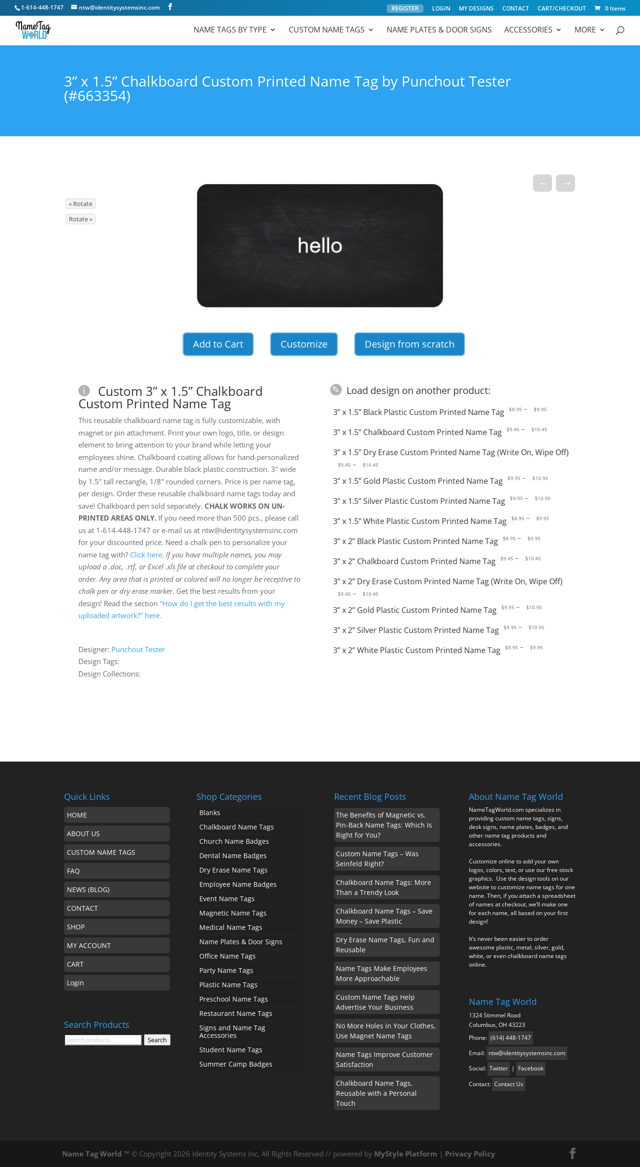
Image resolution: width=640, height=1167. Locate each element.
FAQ (73, 870)
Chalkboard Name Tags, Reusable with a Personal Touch (376, 1093)
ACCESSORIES (528, 30)
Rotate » (80, 219)
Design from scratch (410, 344)
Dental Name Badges (233, 855)
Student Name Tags (230, 1049)
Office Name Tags (227, 955)
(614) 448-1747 (510, 1038)
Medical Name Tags (230, 927)
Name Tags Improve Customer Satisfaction (384, 1059)
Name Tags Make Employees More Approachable (381, 973)
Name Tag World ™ (96, 1153)
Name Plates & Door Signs (439, 30)
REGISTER (405, 8)
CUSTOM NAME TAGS (101, 852)
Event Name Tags (227, 898)
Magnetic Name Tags (233, 912)
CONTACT (515, 9)
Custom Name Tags (327, 30)
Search (157, 1040)
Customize (304, 344)
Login (75, 982)
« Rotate (80, 203)
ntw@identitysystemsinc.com (526, 1053)
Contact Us (508, 1084)
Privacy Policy (470, 1153)
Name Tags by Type (230, 30)
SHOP (76, 926)
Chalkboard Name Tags (236, 826)
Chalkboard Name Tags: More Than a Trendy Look (383, 887)
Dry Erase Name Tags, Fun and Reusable (385, 944)
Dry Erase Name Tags (233, 869)
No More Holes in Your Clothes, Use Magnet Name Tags (386, 1030)
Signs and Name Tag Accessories (232, 1031)
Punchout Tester (138, 649)
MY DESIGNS (476, 9)
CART (75, 964)
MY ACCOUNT (89, 945)
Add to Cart (218, 344)
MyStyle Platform (405, 1153)
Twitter (498, 1068)
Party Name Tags (226, 970)
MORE (585, 30)
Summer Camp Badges (235, 1064)
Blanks (209, 812)
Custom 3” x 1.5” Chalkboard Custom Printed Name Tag (170, 397)
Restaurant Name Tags (235, 1013)
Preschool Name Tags (233, 998)
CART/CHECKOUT (562, 9)
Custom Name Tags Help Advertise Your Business (375, 1002)
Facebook (530, 1068)
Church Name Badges (234, 841)
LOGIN (441, 9)
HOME (77, 814)
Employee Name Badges (238, 884)
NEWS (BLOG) (88, 889)
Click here (146, 554)
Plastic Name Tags (228, 984)
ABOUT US (83, 833)
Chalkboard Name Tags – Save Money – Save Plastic (384, 916)
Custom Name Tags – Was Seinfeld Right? (377, 858)
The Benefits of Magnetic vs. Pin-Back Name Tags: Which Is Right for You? (384, 825)
